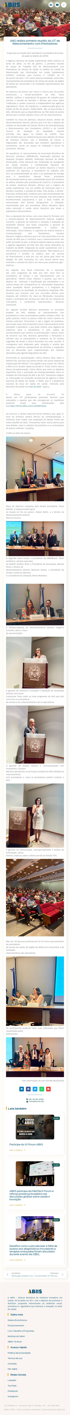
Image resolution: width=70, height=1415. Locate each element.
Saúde (41, 1099)
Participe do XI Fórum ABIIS (26, 1144)
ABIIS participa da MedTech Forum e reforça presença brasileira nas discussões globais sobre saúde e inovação (31, 1195)
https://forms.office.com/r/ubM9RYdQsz (28, 406)
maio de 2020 (35, 386)
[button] (21, 1089)
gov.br (35, 1099)
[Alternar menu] (63, 5)
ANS (30, 1099)
